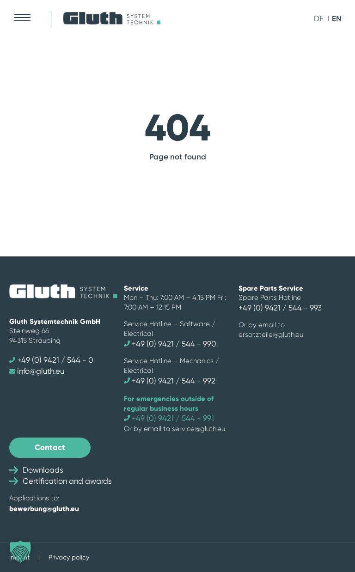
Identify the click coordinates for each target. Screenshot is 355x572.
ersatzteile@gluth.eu (271, 334)
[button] (20, 551)
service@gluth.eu (198, 429)
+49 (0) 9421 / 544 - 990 (170, 343)
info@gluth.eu (36, 371)
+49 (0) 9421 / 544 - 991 (169, 418)
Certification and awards (60, 481)
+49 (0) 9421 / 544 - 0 (51, 360)
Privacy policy (69, 557)
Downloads (36, 470)
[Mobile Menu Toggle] (22, 17)
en (336, 18)
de (319, 18)
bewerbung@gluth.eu (44, 508)
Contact (50, 447)
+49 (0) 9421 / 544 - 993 (280, 307)
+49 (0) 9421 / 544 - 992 (169, 380)
